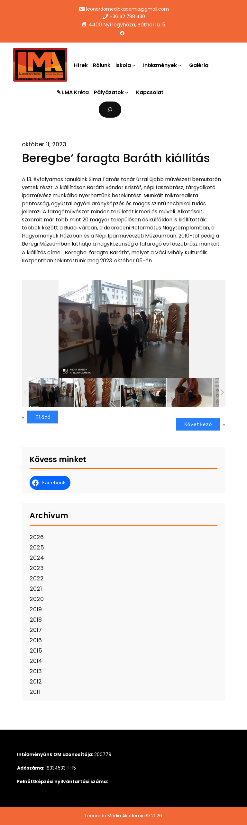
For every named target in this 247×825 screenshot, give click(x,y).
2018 (36, 620)
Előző (42, 417)
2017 (36, 630)
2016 (36, 640)
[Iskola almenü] (135, 65)
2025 (37, 547)
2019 (36, 609)
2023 (37, 568)
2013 (36, 671)
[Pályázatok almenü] (128, 92)
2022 (37, 578)
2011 (35, 692)
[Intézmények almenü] (181, 65)
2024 (37, 558)
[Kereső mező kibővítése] (110, 109)
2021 (36, 589)
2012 (36, 681)
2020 (37, 599)
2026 (37, 537)
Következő (198, 424)
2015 (36, 650)
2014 (36, 661)
